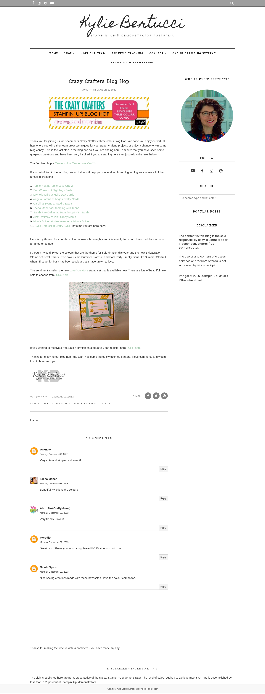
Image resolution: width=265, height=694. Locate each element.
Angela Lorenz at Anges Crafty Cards (56, 199)
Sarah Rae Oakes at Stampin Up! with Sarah (61, 212)
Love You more (52, 404)
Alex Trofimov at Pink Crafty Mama (54, 216)
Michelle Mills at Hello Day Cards (53, 194)
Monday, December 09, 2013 (54, 513)
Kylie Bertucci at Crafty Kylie (52, 225)
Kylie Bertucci (132, 24)
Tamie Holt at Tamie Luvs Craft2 (75, 163)
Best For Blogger (150, 689)
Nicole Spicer (49, 567)
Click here (62, 274)
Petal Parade (74, 404)
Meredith (46, 538)
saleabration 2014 (97, 404)
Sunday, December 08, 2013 (54, 454)
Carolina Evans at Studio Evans (53, 203)
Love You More (78, 270)
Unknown (46, 450)
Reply (163, 469)
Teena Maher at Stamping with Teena (56, 208)
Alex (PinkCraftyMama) (55, 509)
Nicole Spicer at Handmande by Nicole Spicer (61, 221)
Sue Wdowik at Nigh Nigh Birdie (53, 190)
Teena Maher (48, 479)
